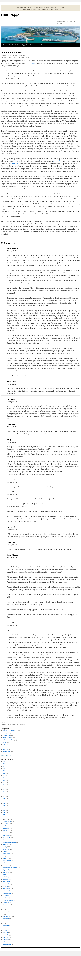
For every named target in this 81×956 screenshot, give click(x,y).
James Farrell (6, 833)
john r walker (6, 872)
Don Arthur (6, 826)
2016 (4, 782)
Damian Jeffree (6, 904)
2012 (4, 791)
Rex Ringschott (7, 851)
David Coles (6, 937)
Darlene (5, 928)
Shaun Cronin (6, 881)
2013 (4, 789)
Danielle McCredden (8, 900)
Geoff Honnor (6, 837)
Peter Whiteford (7, 888)
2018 (4, 777)
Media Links (33, 45)
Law (4, 744)
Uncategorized (6, 733)
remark (32, 63)
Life (4, 747)
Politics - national (11, 57)
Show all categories (6, 755)
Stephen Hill (6, 870)
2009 (4, 798)
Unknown (5, 863)
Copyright (24, 45)
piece (17, 91)
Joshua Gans (6, 939)
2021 (4, 771)
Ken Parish (5, 823)
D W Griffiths (57, 161)
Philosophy (5, 749)
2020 (4, 773)
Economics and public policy (10, 730)
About (11, 45)
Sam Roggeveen (7, 944)
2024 (4, 764)
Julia (4, 909)
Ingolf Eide (22, 55)
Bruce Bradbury (7, 893)
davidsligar (5, 930)
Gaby (4, 907)
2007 (4, 803)
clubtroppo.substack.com (55, 9)
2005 (4, 808)
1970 (4, 815)
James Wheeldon (7, 921)
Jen (3, 923)
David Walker (6, 840)
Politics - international (23, 57)
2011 (4, 794)
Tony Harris (6, 835)
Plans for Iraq (14, 164)
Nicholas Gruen (7, 821)
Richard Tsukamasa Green (9, 842)
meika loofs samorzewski (9, 942)
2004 (4, 810)
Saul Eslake (6, 879)
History (5, 742)
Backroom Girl (6, 895)
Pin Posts (42, 45)
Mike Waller (6, 935)
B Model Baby (6, 902)
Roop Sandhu (6, 884)
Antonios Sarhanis (7, 891)
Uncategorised (6, 735)
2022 (4, 768)
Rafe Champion (7, 877)
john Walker (6, 898)
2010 (4, 796)
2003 (4, 812)
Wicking (5, 847)
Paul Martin (6, 925)
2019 (4, 775)
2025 (4, 761)
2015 (4, 784)
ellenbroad (5, 932)
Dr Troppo (5, 886)
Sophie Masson (7, 853)
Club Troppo (10, 15)
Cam (4, 856)
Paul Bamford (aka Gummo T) (10, 867)
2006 (4, 805)
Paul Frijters (6, 828)
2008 (4, 801)
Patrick (4, 874)
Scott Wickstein (7, 860)
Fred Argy (5, 844)
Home (5, 45)
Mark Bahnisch (7, 830)
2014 (4, 787)
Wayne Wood (6, 849)
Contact (17, 45)
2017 (4, 780)
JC (3, 914)
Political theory (7, 751)
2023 (4, 766)
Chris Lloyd (6, 865)
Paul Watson (6, 918)
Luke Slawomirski (7, 916)
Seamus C (5, 911)
